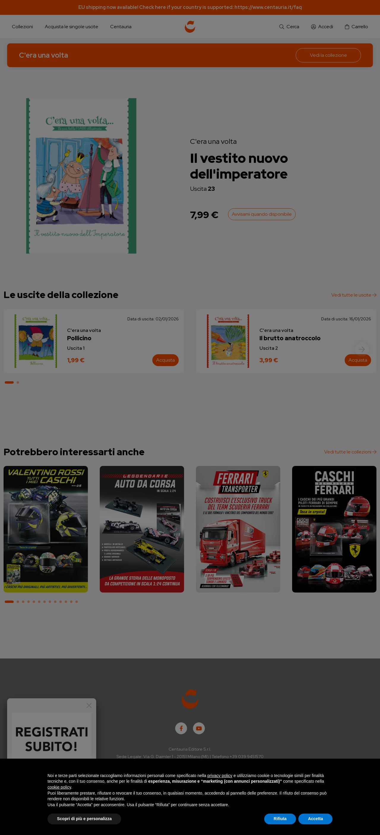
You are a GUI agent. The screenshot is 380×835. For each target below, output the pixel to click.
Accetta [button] (315, 818)
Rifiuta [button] (280, 818)
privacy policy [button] (220, 775)
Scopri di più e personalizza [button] (84, 818)
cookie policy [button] (59, 787)
